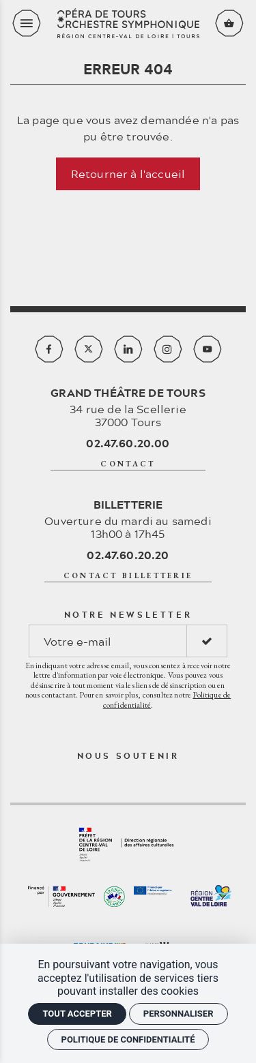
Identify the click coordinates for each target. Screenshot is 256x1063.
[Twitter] (88, 349)
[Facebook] (49, 349)
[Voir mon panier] (229, 23)
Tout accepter (76, 1013)
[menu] (26, 23)
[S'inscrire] (206, 641)
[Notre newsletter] (108, 641)
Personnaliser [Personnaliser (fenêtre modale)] (178, 1013)
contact (127, 463)
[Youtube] (207, 349)
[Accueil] (128, 23)
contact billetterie (128, 575)
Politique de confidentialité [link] (128, 1039)
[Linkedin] (128, 349)
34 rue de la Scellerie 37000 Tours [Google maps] (128, 407)
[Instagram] (168, 349)
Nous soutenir (128, 755)
